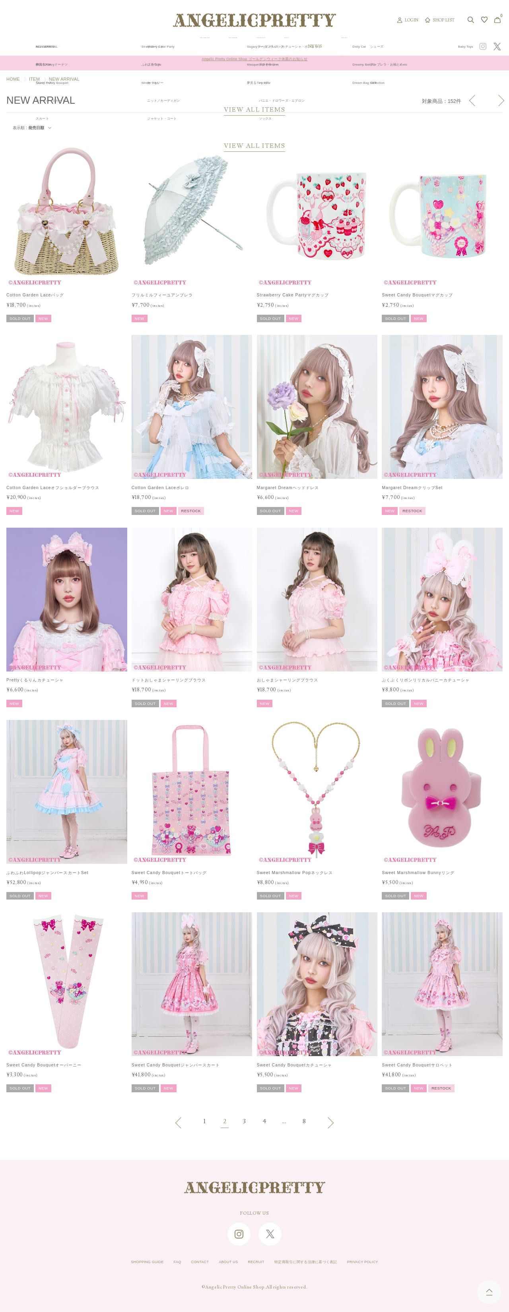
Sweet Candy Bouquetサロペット (417, 1065)
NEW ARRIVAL (253, 46)
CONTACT (185, 1262)
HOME (13, 79)
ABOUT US (219, 1262)
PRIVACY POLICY (388, 1262)
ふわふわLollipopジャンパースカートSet (47, 873)
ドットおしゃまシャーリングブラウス (169, 680)
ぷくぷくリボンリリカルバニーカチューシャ (426, 680)
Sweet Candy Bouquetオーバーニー (44, 1065)
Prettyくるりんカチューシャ (35, 680)
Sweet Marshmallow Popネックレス (295, 873)
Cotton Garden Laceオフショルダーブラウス (52, 488)
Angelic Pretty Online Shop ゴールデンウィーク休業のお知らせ (254, 63)
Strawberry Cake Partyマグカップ (293, 295)
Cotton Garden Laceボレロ (160, 488)
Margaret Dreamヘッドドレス (288, 488)
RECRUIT (253, 1262)
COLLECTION (305, 46)
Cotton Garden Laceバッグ (35, 295)
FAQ (158, 1262)
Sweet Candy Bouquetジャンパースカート (176, 1065)
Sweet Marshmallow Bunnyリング (418, 873)
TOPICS (349, 46)
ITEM (34, 79)
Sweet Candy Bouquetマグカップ (417, 295)
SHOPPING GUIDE (122, 1262)
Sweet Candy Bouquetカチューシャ (294, 1065)
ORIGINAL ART (200, 46)
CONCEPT (423, 46)
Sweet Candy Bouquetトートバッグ (169, 873)
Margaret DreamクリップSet (412, 488)
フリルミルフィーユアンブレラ (162, 295)
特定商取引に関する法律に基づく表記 (316, 1262)
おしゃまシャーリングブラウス (288, 680)
